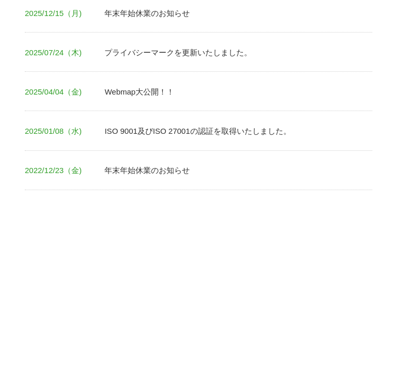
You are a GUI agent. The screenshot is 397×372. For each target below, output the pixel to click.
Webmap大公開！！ (139, 91)
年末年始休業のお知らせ (147, 13)
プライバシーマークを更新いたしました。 (178, 52)
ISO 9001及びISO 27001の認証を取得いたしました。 (197, 131)
